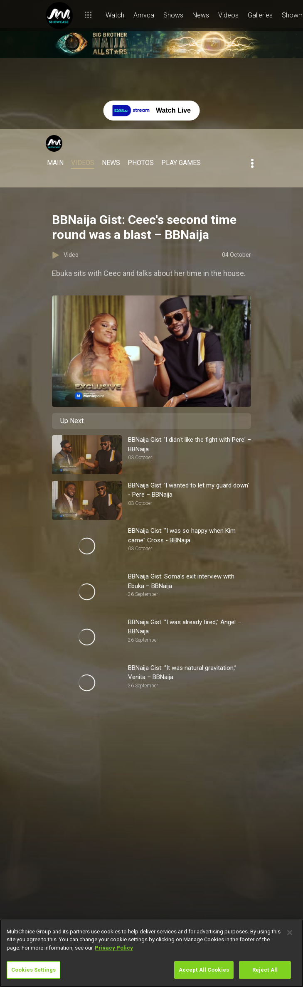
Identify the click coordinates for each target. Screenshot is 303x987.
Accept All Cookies (204, 970)
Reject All (265, 970)
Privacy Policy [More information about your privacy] (114, 948)
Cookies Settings (33, 970)
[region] (151, 953)
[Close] (290, 932)
